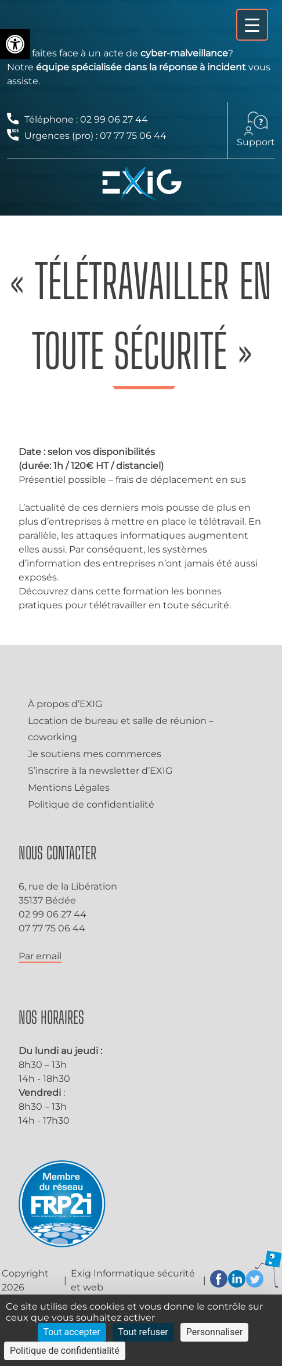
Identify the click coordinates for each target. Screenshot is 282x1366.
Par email (40, 956)
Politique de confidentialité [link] (65, 1350)
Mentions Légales (69, 787)
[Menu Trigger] (252, 25)
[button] (15, 44)
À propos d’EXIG (65, 703)
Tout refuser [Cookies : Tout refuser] (143, 1332)
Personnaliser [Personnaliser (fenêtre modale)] (214, 1332)
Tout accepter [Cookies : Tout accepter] (72, 1332)
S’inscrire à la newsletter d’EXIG (100, 770)
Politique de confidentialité (91, 804)
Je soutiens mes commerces (94, 753)
